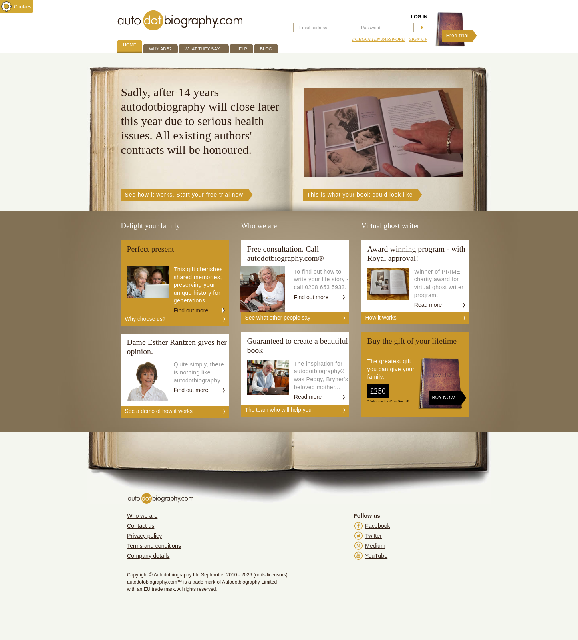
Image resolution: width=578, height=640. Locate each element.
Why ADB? (160, 48)
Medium (375, 546)
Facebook (377, 526)
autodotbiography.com (180, 20)
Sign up (418, 39)
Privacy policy (144, 536)
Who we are (142, 516)
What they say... (204, 48)
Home (129, 44)
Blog (266, 48)
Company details (148, 556)
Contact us (140, 526)
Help (241, 48)
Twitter (373, 536)
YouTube (376, 556)
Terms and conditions (154, 546)
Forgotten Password (378, 39)
